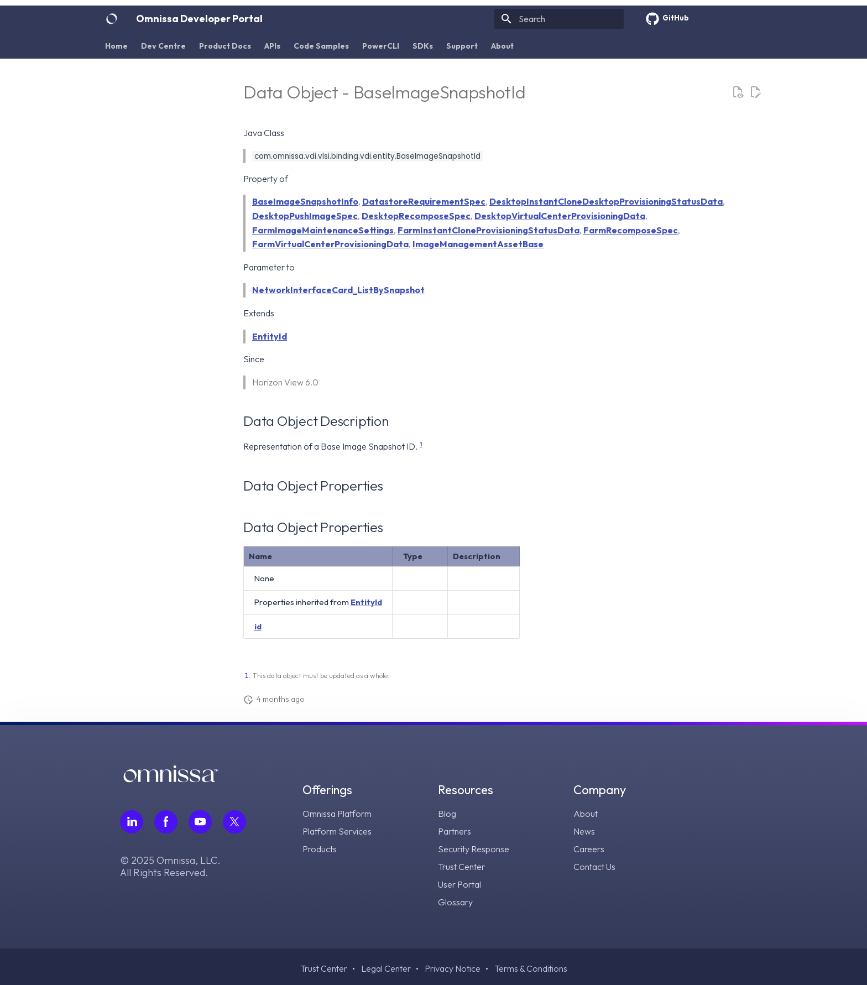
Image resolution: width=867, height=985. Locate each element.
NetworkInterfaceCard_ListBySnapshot (338, 289)
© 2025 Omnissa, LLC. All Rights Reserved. (170, 866)
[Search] (559, 19)
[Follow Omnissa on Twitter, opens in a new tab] (234, 821)
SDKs (422, 46)
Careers (588, 848)
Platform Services (337, 831)
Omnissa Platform (337, 813)
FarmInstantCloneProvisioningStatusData (488, 230)
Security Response (473, 848)
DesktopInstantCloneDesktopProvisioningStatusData (606, 201)
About (502, 46)
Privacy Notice (452, 968)
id (258, 626)
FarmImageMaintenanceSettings (323, 230)
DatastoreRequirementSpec (423, 201)
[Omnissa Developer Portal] (112, 19)
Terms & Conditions (530, 968)
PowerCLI (380, 46)
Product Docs (225, 46)
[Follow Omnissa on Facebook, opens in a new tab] (165, 821)
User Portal (459, 884)
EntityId (269, 336)
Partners (454, 831)
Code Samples (321, 46)
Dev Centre (163, 46)
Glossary (455, 902)
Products (319, 848)
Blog (447, 813)
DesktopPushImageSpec (305, 215)
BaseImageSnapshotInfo (305, 201)
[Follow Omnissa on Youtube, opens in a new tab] (200, 821)
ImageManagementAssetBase (478, 243)
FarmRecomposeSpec (630, 230)
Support (462, 46)
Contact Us (594, 866)
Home (116, 46)
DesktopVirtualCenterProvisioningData (559, 215)
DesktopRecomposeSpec (416, 215)
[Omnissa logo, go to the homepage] (171, 779)
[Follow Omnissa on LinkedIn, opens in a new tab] (131, 821)
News (584, 831)
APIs (272, 46)
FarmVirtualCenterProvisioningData (330, 243)
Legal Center (386, 968)
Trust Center (461, 866)
